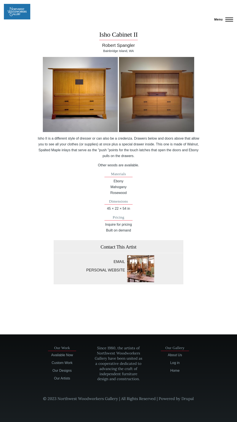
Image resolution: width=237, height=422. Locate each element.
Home (175, 370)
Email (119, 262)
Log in (175, 363)
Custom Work (62, 363)
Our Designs (62, 370)
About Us (175, 355)
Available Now (62, 355)
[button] (80, 94)
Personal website (105, 270)
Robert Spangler (118, 45)
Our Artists (62, 378)
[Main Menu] (222, 19)
